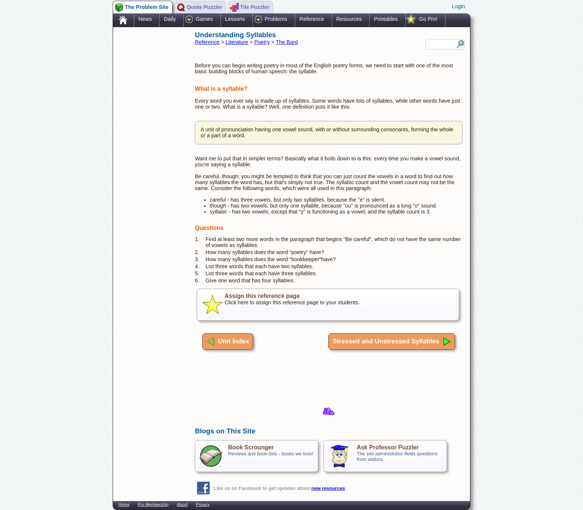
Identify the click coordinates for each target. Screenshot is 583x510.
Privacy (203, 504)
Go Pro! (428, 19)
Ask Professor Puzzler (388, 447)
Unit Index (227, 341)
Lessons (235, 19)
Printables (386, 19)
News (145, 19)
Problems (276, 19)
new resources (328, 488)
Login (458, 6)
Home (123, 504)
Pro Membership (153, 504)
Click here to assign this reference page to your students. (328, 305)
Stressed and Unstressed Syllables (391, 341)
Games (204, 19)
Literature (237, 42)
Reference (311, 19)
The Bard (287, 42)
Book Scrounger (251, 447)
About (182, 504)
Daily (170, 19)
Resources (349, 19)
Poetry (262, 42)
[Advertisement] (150, 146)
